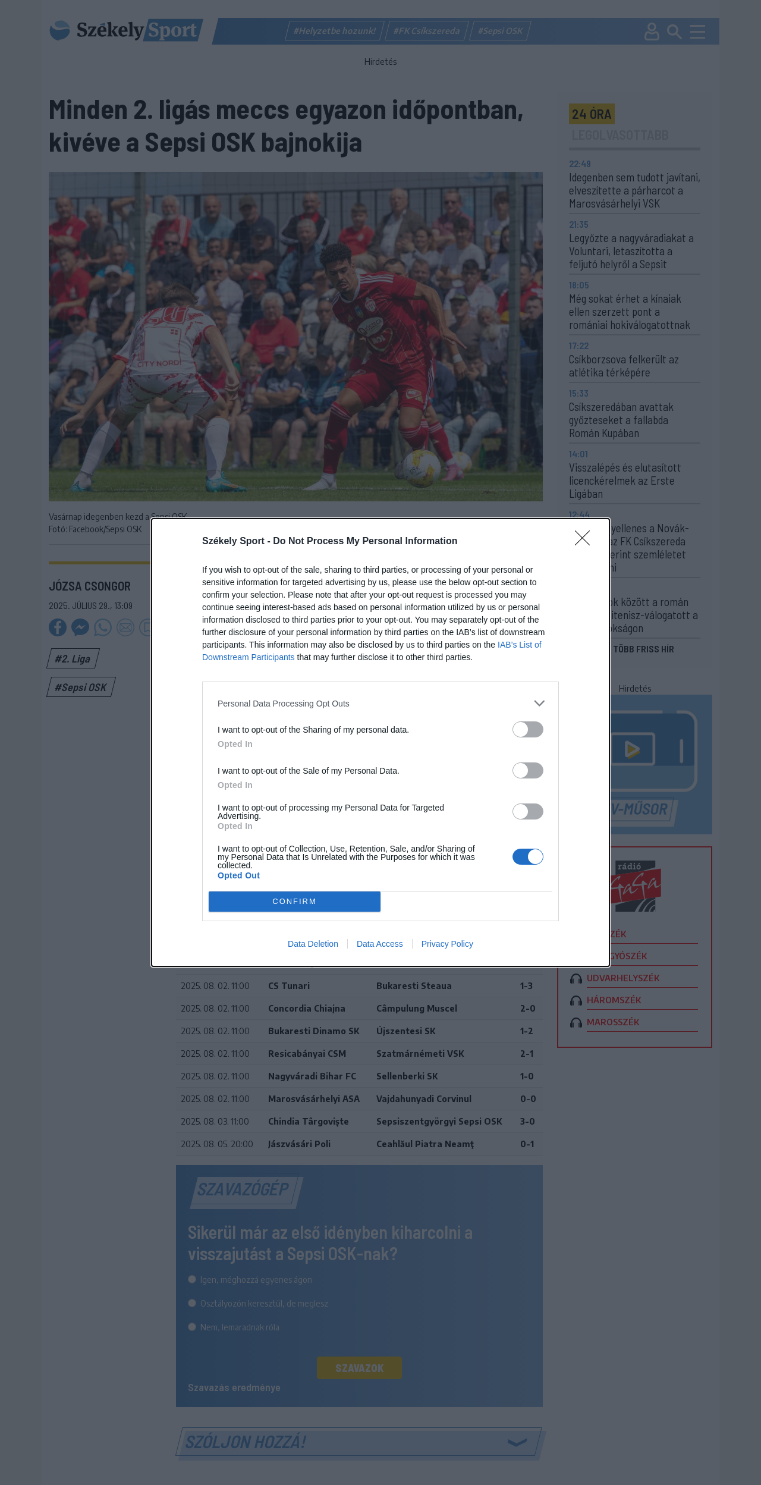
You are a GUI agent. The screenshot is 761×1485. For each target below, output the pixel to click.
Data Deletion (313, 944)
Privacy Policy (447, 944)
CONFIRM (294, 901)
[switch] (527, 729)
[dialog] (380, 742)
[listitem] (380, 703)
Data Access (380, 944)
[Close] (586, 541)
